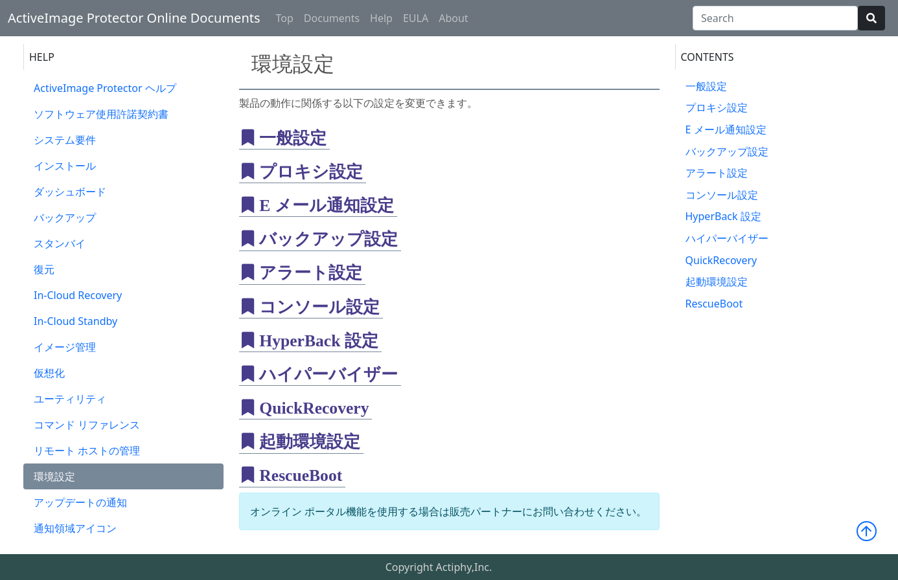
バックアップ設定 (726, 151)
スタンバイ (60, 243)
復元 (44, 269)
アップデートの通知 (80, 502)
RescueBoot (714, 303)
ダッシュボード (70, 191)
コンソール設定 (721, 195)
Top (285, 18)
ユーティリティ (70, 399)
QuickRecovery (721, 260)
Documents (332, 18)
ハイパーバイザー (726, 238)
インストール (65, 166)
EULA (415, 18)
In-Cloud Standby (75, 321)
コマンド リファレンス (87, 425)
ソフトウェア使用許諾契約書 (101, 114)
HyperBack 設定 (723, 216)
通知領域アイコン (75, 528)
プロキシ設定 (716, 107)
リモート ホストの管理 (87, 450)
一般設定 (706, 86)
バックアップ (65, 217)
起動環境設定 (716, 281)
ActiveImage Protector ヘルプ (105, 88)
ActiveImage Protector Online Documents (134, 18)
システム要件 (65, 140)
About (453, 18)
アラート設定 (716, 173)
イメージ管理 (65, 347)
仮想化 (49, 373)
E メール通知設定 (725, 129)
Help (381, 18)
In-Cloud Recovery (78, 295)
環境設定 (54, 476)
